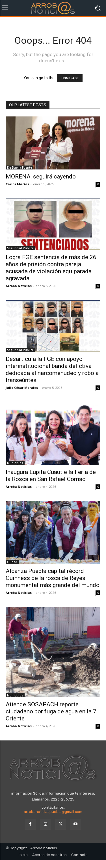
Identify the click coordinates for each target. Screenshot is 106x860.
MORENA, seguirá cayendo (41, 176)
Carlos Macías (17, 184)
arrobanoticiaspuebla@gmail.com (53, 812)
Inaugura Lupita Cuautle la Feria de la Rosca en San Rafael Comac (51, 475)
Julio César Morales (22, 387)
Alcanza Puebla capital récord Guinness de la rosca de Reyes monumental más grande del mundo (52, 578)
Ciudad (12, 562)
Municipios (15, 463)
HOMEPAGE (69, 78)
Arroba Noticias (19, 286)
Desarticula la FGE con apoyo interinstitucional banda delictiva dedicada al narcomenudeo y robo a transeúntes (52, 369)
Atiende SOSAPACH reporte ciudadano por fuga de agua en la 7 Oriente (51, 711)
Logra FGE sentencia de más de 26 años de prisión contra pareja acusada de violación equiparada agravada (51, 268)
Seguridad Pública (20, 248)
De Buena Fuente (19, 167)
